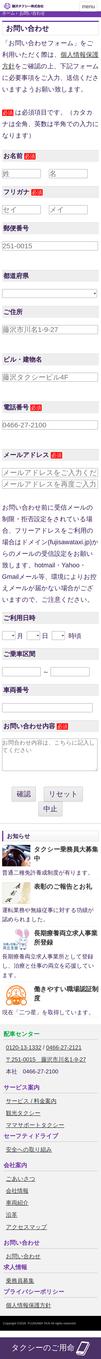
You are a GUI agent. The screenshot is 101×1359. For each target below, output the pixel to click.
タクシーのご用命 (50, 1348)
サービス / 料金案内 (31, 1108)
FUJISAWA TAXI (39, 1330)
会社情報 (17, 1198)
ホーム (8, 13)
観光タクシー (23, 1120)
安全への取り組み (29, 1156)
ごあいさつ (20, 1186)
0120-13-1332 (23, 1054)
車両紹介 (17, 1210)
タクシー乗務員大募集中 (66, 861)
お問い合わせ (23, 1263)
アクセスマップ (26, 1234)
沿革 (11, 1222)
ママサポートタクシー (35, 1132)
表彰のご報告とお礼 (63, 893)
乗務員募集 (20, 1288)
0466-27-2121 (64, 1054)
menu (88, 6)
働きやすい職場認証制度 (66, 1001)
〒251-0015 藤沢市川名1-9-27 (46, 1066)
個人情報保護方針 (28, 1312)
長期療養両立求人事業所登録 (65, 945)
